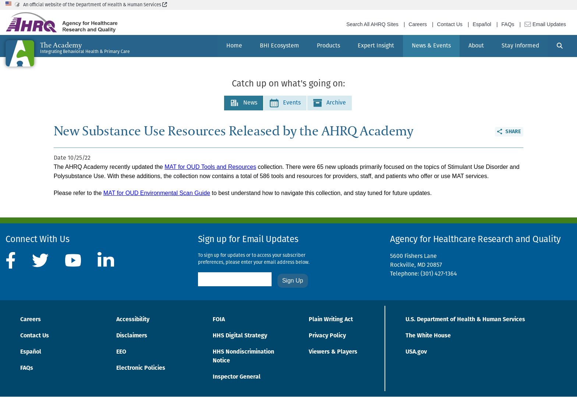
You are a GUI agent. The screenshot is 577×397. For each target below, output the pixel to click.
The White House (428, 336)
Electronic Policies (140, 368)
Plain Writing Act (331, 320)
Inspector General (237, 377)
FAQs (508, 24)
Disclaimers (131, 336)
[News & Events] (431, 46)
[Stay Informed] (520, 46)
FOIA (219, 320)
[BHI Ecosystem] (279, 46)
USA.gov (416, 352)
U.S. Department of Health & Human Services (465, 320)
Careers (417, 24)
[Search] (559, 46)
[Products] (328, 46)
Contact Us (450, 24)
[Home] (234, 46)
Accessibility (132, 320)
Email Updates (545, 24)
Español (481, 24)
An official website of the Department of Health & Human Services (95, 5)
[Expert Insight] (376, 46)
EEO (121, 352)
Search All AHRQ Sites (372, 24)
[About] (476, 46)
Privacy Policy (327, 336)
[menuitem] (234, 46)
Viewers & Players (333, 352)
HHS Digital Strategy (240, 336)
